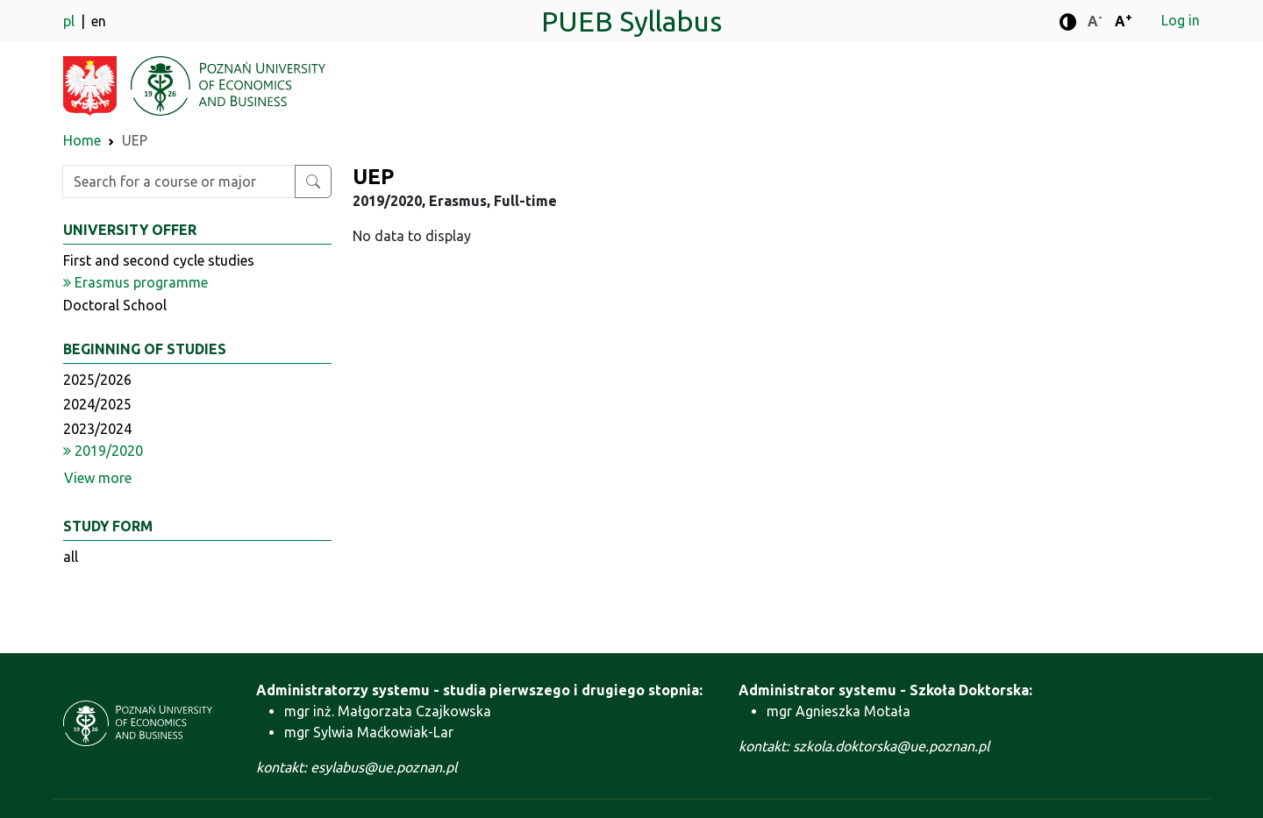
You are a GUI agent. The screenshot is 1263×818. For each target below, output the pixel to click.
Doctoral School (115, 305)
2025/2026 (97, 380)
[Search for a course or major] (313, 181)
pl (70, 21)
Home (82, 140)
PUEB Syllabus (631, 21)
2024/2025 (97, 404)
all (70, 557)
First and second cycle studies (158, 260)
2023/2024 (97, 429)
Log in (1180, 20)
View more (98, 478)
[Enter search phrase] (179, 181)
